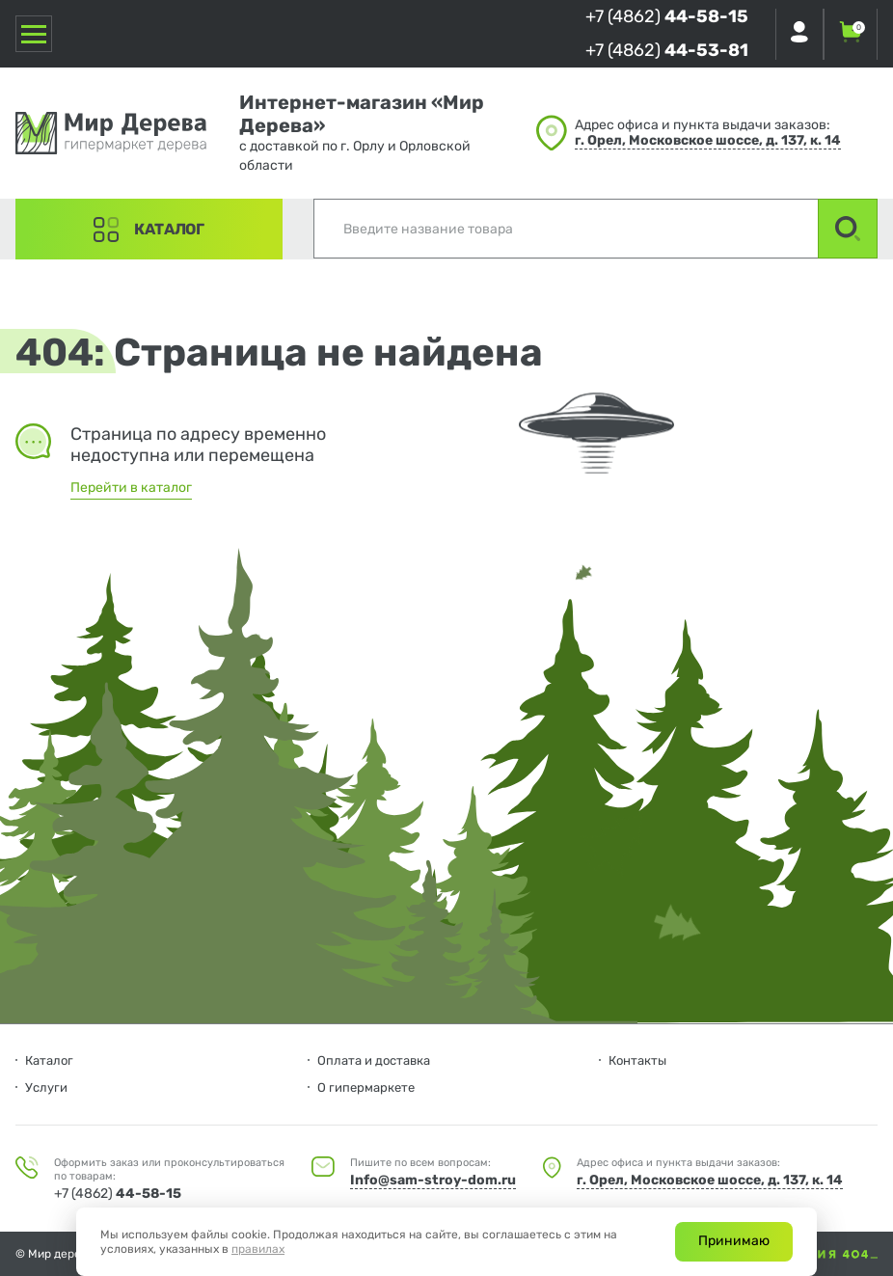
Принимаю (734, 1241)
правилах (257, 1249)
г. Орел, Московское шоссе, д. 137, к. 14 (708, 140)
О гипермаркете (366, 1087)
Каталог (169, 229)
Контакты (637, 1060)
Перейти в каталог (131, 487)
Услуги (46, 1087)
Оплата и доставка (373, 1060)
